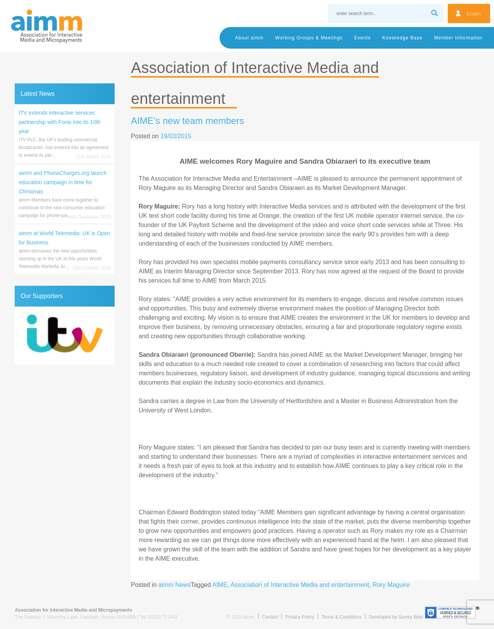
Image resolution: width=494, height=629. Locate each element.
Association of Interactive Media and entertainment (299, 585)
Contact (270, 617)
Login (474, 13)
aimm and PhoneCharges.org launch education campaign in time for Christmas (63, 182)
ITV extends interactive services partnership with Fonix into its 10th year (59, 122)
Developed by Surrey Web (396, 617)
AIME (219, 585)
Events (362, 38)
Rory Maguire (390, 585)
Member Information (458, 38)
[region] (65, 336)
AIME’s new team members (187, 120)
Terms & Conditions (341, 617)
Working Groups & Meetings (309, 38)
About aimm (249, 38)
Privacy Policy (299, 617)
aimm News (174, 585)
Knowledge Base (402, 38)
